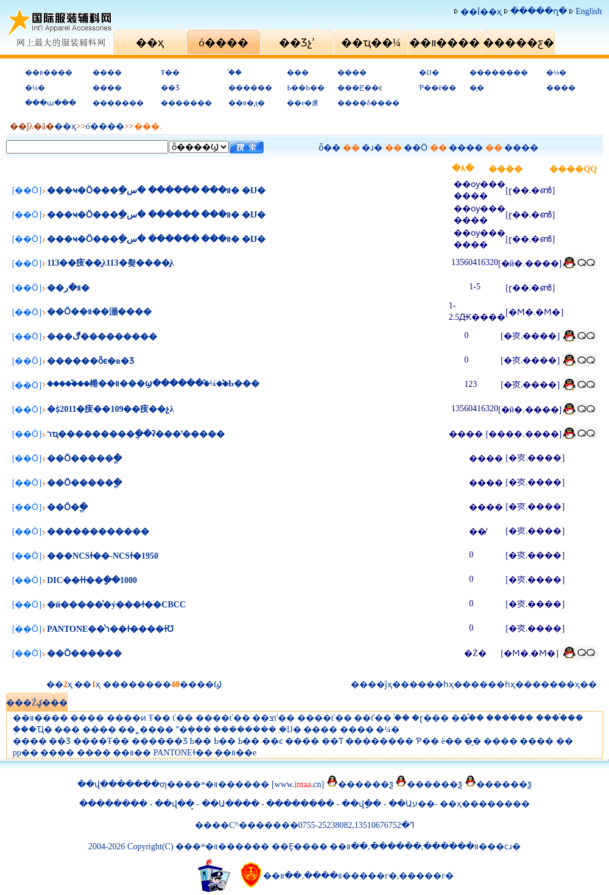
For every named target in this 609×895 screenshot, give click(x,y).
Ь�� (200, 741)
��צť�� (273, 718)
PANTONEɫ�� (183, 752)
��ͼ (272, 741)
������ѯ (365, 784)
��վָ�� (363, 803)
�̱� (477, 87)
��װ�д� (246, 103)
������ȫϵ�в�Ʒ (90, 361)
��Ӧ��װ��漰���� (99, 311)
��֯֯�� (467, 718)
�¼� (556, 72)
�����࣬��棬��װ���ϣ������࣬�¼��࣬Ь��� (153, 383)
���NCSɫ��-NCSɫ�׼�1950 (102, 556)
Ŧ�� (170, 72)
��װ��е (235, 752)
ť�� (182, 718)
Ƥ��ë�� (437, 87)
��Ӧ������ (84, 653)
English (589, 11)
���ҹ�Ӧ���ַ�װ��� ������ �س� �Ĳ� (156, 190)
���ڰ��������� (102, 336)
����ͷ (126, 718)
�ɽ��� (430, 718)
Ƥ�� (427, 741)
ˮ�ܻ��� (193, 729)
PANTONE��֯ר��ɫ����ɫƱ (110, 629)
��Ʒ (170, 87)
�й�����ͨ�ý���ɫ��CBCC (116, 604)
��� (298, 72)
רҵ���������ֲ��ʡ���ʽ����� (136, 434)
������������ (98, 531)
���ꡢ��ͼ (359, 87)
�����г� (426, 875)
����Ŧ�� (101, 741)
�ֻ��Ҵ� (32, 729)
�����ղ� (538, 11)
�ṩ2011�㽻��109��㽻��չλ (110, 409)
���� (107, 72)
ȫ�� (329, 147)
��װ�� (132, 752)
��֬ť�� (373, 718)
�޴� (564, 741)
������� (118, 103)
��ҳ (65, 126)
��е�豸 (303, 103)
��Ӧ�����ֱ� (84, 458)
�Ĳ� (429, 72)
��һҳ (501, 684)
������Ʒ (160, 741)
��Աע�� (412, 803)
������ (250, 87)
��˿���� (146, 729)
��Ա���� (230, 803)
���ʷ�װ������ (222, 784)
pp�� (25, 752)
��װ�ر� (68, 287)
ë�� (451, 741)
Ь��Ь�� (306, 87)
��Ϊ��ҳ (481, 11)
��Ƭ (332, 741)
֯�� (235, 72)
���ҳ (564, 684)
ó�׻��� (105, 126)
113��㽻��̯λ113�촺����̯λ (110, 262)
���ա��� (50, 103)
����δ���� (368, 103)
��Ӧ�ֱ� (67, 507)
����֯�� (509, 718)
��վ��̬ (174, 803)
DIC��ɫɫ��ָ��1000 (92, 580)
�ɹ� (372, 147)
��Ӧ (416, 147)
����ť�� (222, 718)
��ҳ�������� (485, 803)
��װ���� (48, 72)
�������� (499, 72)
